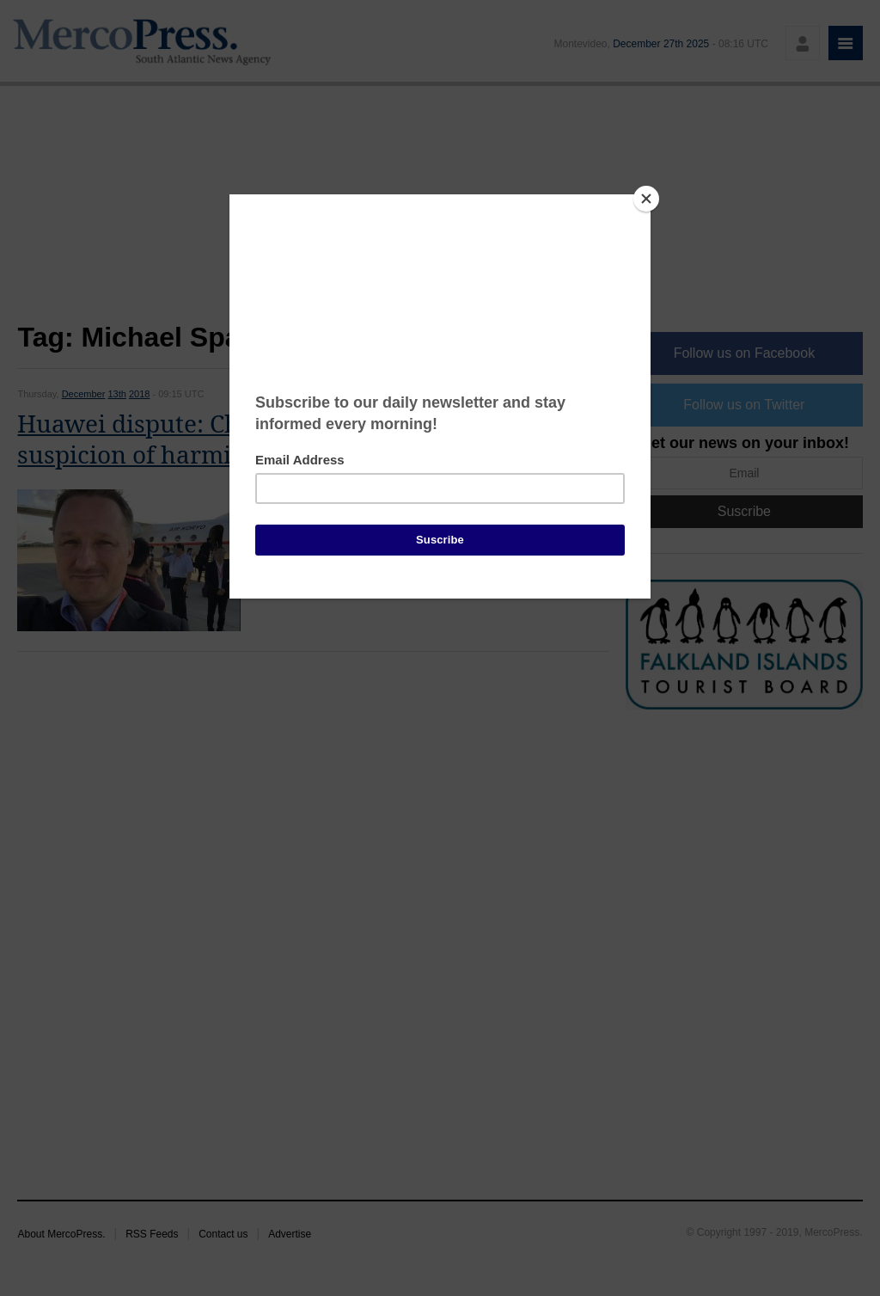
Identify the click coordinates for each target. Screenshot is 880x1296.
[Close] (646, 199)
